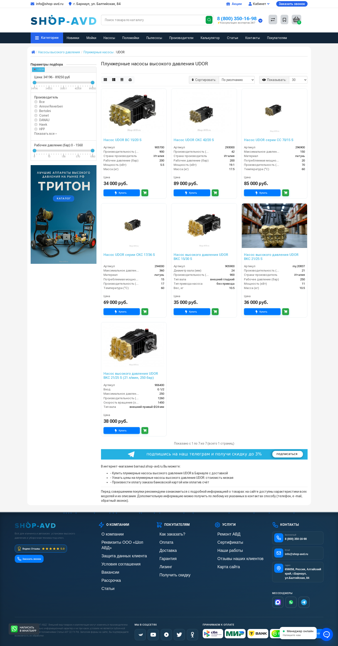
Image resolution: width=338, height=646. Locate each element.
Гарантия (162, 557)
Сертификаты (224, 541)
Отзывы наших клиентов (231, 557)
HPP (42, 129)
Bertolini (45, 111)
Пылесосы (154, 38)
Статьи (232, 38)
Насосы (109, 38)
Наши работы (224, 549)
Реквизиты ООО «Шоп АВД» (118, 541)
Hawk (43, 124)
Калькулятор (210, 38)
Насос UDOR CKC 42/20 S (194, 140)
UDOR (39, 69)
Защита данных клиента (115, 549)
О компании (106, 534)
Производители (181, 38)
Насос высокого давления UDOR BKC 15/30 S (201, 257)
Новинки (73, 38)
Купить (121, 193)
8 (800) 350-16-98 (237, 18)
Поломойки (130, 38)
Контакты (252, 38)
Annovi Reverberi (51, 106)
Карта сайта (222, 565)
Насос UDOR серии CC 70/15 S (268, 140)
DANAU (44, 120)
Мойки (91, 38)
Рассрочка (105, 572)
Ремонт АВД (223, 534)
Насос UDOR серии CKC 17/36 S (129, 255)
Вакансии (105, 565)
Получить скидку (168, 572)
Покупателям (277, 38)
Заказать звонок (292, 4)
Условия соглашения (113, 557)
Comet (44, 115)
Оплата (161, 541)
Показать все (45, 133)
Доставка (162, 549)
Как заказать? (166, 534)
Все (42, 102)
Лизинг (161, 565)
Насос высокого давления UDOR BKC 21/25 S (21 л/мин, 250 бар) (131, 376)
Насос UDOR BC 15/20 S (122, 140)
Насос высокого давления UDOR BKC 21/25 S (271, 257)
